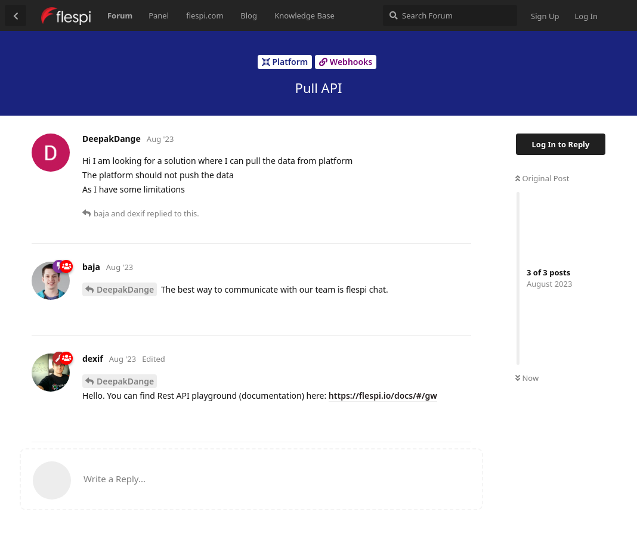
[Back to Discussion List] (15, 15)
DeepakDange (125, 289)
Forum (119, 15)
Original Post (542, 178)
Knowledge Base (304, 15)
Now (527, 378)
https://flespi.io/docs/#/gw (383, 395)
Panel (159, 15)
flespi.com (204, 15)
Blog (248, 15)
